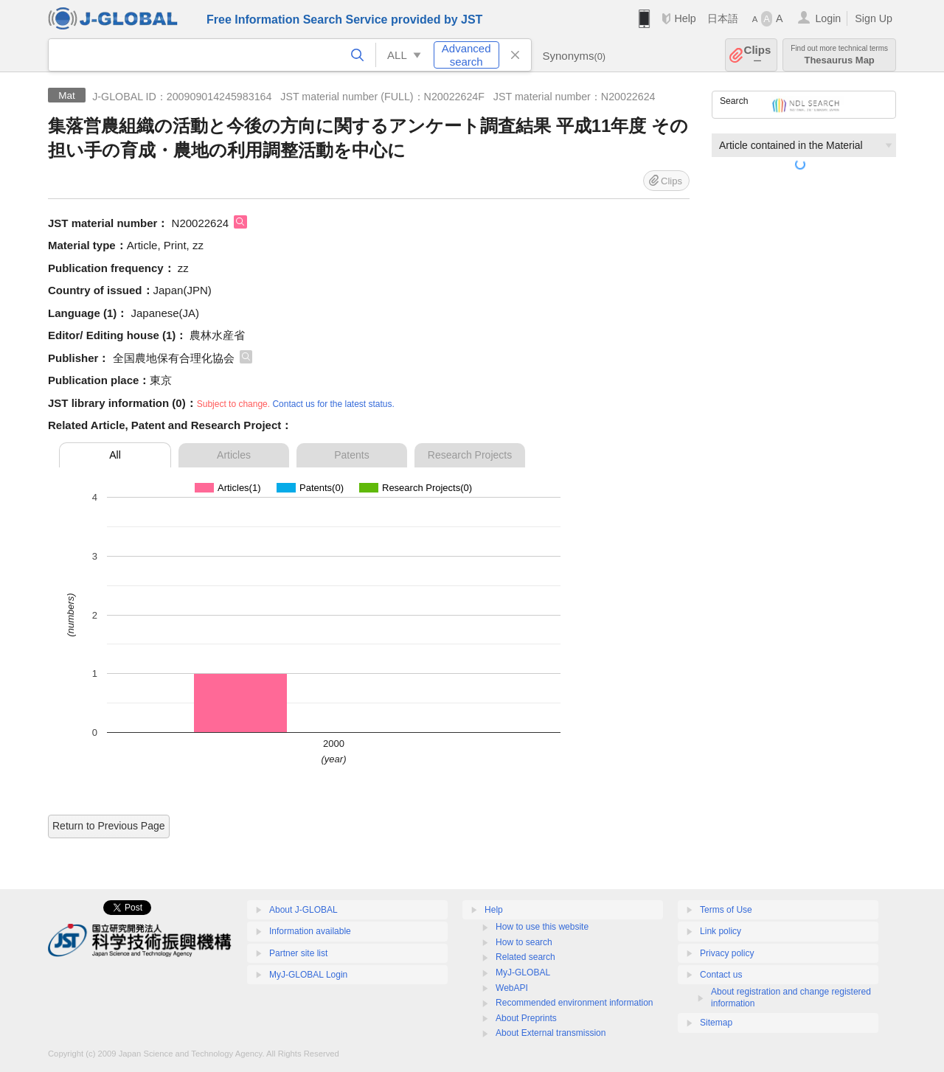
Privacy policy (727, 953)
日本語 (722, 18)
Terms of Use (726, 910)
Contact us (721, 975)
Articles (234, 455)
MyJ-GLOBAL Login (308, 975)
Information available (310, 931)
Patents (351, 455)
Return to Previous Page (108, 826)
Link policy (720, 931)
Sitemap (716, 1022)
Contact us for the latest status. (333, 404)
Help (684, 18)
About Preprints (526, 1018)
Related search (525, 957)
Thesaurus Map (839, 55)
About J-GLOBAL (303, 910)
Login (828, 18)
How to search (524, 942)
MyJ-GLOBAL (523, 972)
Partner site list (298, 953)
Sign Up (873, 18)
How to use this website (542, 927)
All (115, 455)
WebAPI (512, 988)
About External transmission (550, 1033)
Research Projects (470, 455)
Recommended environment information (574, 1003)
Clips (757, 54)
